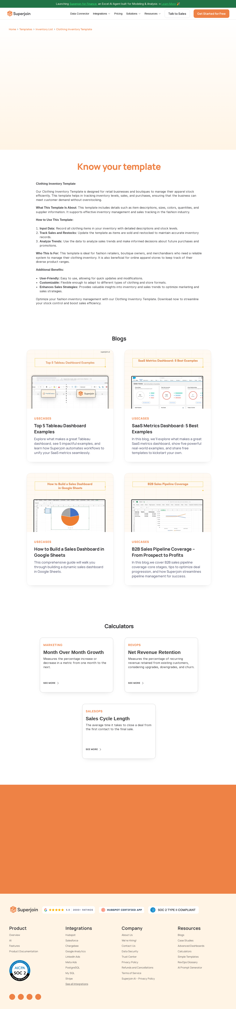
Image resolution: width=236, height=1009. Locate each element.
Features (14, 945)
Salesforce (71, 940)
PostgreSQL (72, 967)
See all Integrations (76, 984)
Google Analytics (75, 951)
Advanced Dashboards (191, 945)
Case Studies (185, 940)
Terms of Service (131, 973)
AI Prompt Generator (190, 967)
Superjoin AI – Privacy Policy (138, 978)
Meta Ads (71, 962)
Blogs (181, 935)
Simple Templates (188, 956)
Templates (25, 29)
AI (10, 940)
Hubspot (70, 935)
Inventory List (44, 29)
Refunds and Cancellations (137, 967)
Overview (14, 935)
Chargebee (72, 945)
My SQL (69, 973)
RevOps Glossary (188, 962)
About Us (127, 935)
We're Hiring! (129, 940)
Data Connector (79, 13)
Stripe (69, 978)
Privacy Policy (130, 962)
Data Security (130, 951)
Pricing (118, 13)
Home (12, 29)
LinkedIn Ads (72, 956)
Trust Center (129, 956)
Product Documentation (23, 951)
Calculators (184, 951)
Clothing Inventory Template (74, 29)
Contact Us (128, 945)
